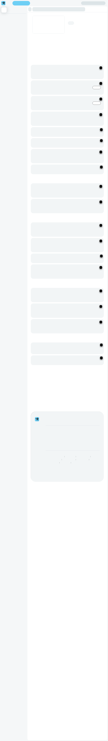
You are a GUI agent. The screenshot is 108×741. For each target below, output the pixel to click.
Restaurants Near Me (52, 189)
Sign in (93, 3)
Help (86, 161)
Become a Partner (52, 164)
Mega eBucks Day (71, 164)
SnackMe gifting (70, 161)
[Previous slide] (96, 50)
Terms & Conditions (83, 183)
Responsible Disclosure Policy (54, 183)
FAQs (87, 164)
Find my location (41, 3)
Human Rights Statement (53, 186)
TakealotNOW (65, 189)
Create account (72, 3)
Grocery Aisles (77, 189)
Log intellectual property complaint (96, 167)
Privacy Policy (70, 183)
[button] (30, 9)
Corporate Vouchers (71, 167)
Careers (48, 170)
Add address (95, 19)
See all (88, 78)
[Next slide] (101, 50)
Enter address (22, 3)
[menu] (9, 3)
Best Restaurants (83, 186)
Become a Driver (51, 167)
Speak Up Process (68, 186)
